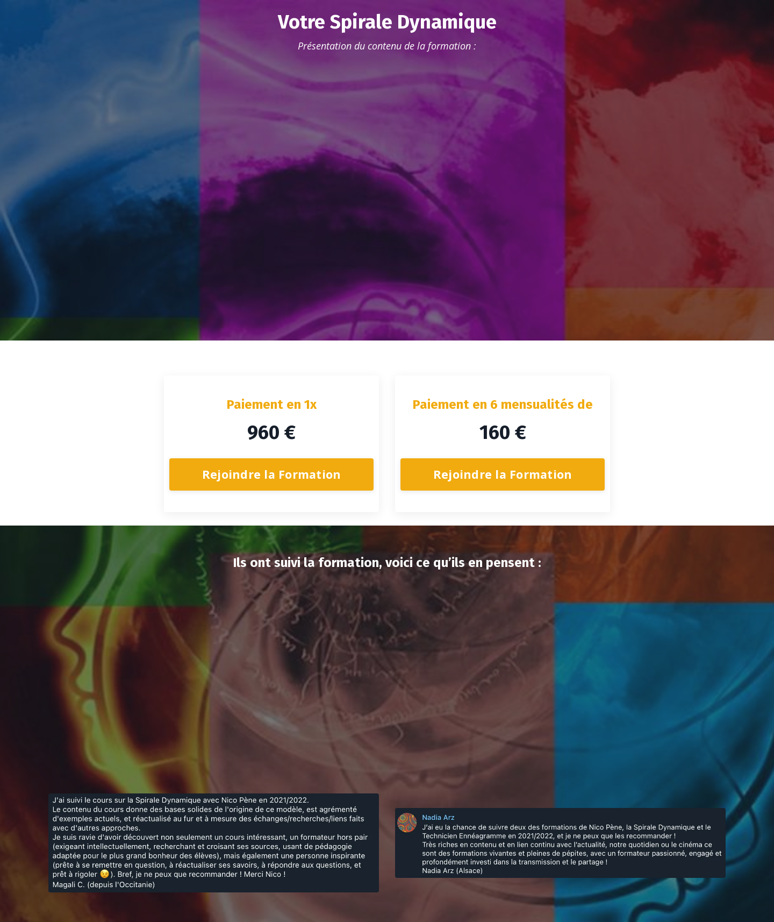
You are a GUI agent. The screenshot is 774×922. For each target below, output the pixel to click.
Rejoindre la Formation (271, 474)
